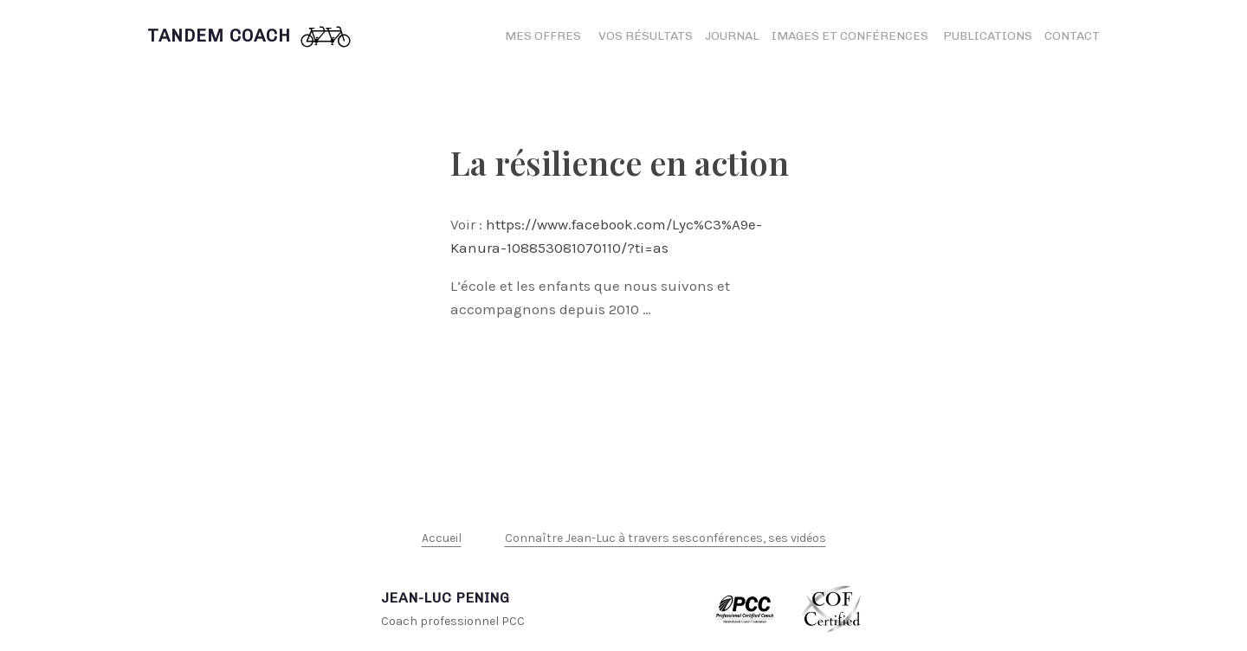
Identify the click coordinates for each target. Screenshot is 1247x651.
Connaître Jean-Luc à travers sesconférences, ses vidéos (665, 538)
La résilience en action (619, 162)
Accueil (442, 538)
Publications (987, 36)
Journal (732, 36)
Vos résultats (645, 36)
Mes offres (543, 36)
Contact (1072, 36)
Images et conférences (851, 36)
